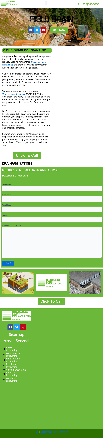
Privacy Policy (61, 431)
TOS (36, 431)
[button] (46, 3)
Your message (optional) (52, 241)
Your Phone (52, 208)
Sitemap (17, 334)
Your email (52, 197)
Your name (52, 187)
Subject (52, 218)
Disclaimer (46, 431)
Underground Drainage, (14, 93)
